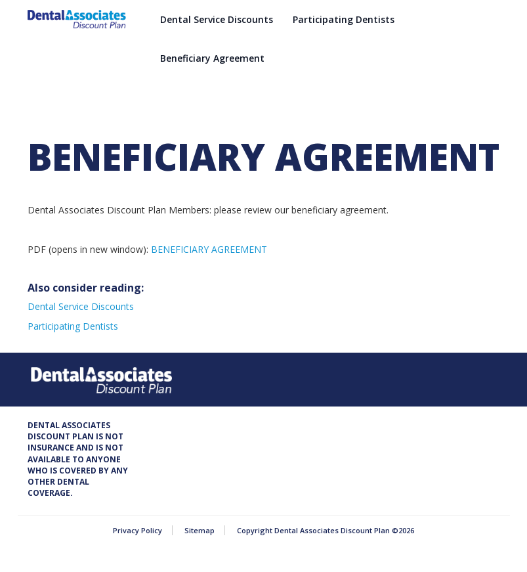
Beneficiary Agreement (212, 58)
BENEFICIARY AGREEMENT (209, 249)
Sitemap (199, 530)
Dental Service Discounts (216, 19)
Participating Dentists (343, 19)
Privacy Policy (137, 530)
